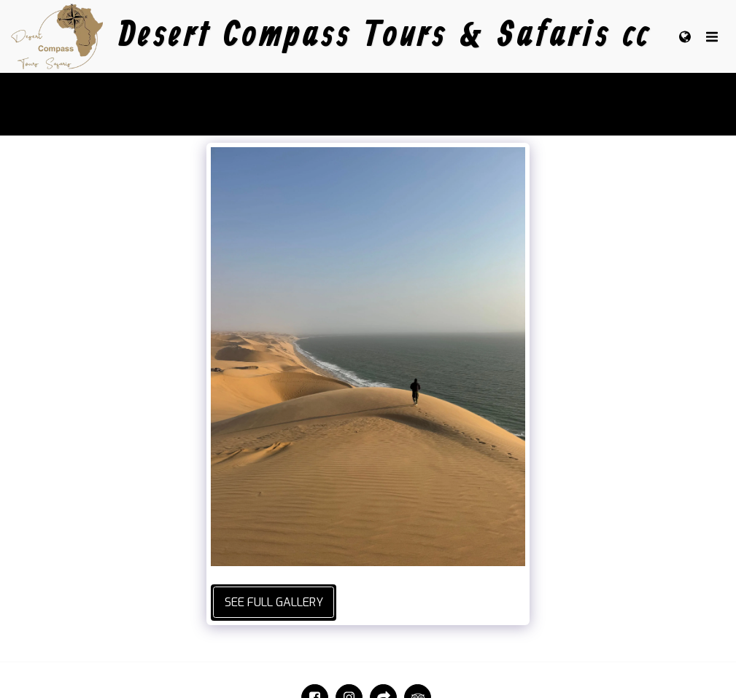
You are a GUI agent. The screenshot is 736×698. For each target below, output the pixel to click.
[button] (711, 36)
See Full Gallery (274, 602)
